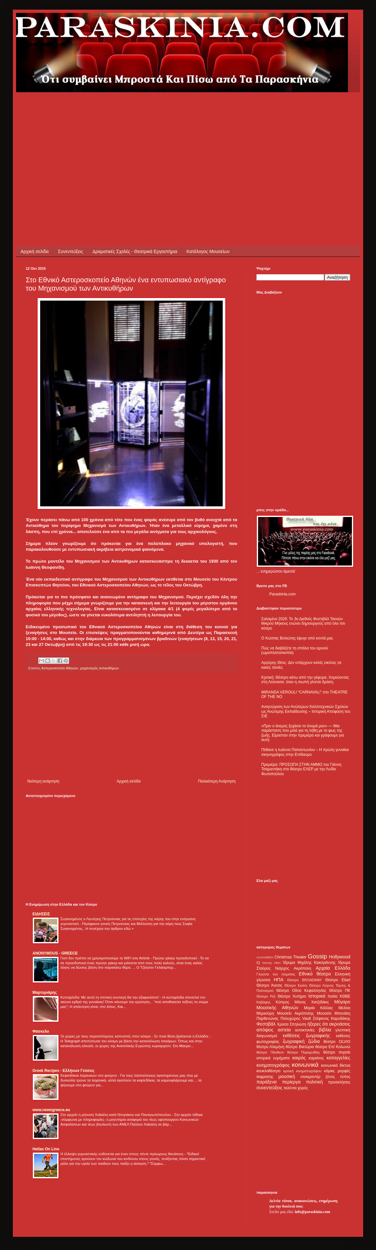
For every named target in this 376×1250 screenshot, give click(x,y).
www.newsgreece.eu (51, 1110)
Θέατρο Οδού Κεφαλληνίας (301, 990)
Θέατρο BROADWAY (304, 980)
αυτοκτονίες (305, 1030)
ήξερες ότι (317, 1024)
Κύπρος (282, 1002)
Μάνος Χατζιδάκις (311, 1002)
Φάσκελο (40, 1031)
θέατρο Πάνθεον (270, 1052)
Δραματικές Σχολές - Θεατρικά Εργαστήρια (135, 251)
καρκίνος (316, 1058)
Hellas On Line (45, 1149)
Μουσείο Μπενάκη (333, 1013)
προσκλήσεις (339, 1082)
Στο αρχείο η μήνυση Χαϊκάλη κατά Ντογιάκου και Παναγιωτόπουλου (116, 1115)
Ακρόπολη (302, 968)
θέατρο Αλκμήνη (270, 1047)
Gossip (317, 956)
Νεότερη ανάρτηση (43, 781)
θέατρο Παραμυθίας (303, 1052)
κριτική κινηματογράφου (302, 1071)
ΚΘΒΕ (345, 996)
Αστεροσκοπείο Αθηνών (59, 668)
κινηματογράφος (273, 1065)
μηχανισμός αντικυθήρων (99, 668)
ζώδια (314, 1041)
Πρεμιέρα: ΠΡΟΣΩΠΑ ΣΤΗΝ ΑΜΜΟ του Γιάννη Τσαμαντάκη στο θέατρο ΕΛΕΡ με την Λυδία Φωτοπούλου (301, 769)
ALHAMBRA (264, 957)
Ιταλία (332, 996)
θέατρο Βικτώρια (300, 1047)
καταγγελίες (338, 1057)
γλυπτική (342, 1030)
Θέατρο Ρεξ (265, 996)
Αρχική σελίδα (35, 251)
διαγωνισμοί (266, 1036)
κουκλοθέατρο (268, 1071)
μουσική (287, 1076)
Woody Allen (271, 963)
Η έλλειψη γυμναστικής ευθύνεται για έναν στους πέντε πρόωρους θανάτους (122, 1154)
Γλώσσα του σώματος (275, 974)
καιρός (299, 1057)
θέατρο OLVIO (336, 1041)
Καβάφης (263, 1002)
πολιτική (314, 1081)
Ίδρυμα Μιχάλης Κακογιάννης (309, 962)
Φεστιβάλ (265, 1024)
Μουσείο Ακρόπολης (295, 1013)
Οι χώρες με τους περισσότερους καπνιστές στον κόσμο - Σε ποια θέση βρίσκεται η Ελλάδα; (135, 1036)
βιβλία (325, 1029)
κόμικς (329, 1071)
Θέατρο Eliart (337, 980)
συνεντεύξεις (269, 1087)
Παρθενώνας (267, 1018)
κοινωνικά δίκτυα (335, 1065)
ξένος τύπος (338, 1076)
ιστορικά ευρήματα (273, 1058)
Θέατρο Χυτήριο (292, 996)
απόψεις (264, 1029)
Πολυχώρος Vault (296, 1018)
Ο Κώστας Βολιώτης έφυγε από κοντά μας (297, 638)
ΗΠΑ (278, 979)
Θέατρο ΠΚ (339, 990)
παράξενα (266, 1081)
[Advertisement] (97, 137)
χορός (303, 1088)
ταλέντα (290, 1088)
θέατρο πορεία (336, 1052)
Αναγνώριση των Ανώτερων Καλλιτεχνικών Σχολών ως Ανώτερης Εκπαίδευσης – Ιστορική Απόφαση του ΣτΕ (305, 711)
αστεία (284, 1029)
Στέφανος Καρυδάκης (331, 1018)
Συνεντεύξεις (70, 251)
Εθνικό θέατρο (315, 973)
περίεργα (291, 1081)
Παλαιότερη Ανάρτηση (217, 781)
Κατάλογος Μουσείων (208, 251)
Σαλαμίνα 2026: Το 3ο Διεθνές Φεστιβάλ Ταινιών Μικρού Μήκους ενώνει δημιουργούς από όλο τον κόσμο (303, 623)
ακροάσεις (339, 1024)
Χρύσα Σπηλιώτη (291, 1024)
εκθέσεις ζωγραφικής (306, 1035)
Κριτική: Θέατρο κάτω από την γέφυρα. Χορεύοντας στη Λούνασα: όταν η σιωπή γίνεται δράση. (305, 679)
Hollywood (339, 956)
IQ (258, 963)
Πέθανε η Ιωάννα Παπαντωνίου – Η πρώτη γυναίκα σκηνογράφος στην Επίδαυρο (305, 751)
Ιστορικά (316, 996)
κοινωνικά (305, 1064)
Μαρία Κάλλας (318, 1008)
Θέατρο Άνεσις (269, 985)
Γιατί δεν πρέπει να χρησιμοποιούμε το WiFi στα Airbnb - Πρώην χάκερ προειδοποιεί (129, 958)
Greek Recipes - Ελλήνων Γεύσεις (63, 1070)
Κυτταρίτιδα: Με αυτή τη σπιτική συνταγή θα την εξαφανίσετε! (110, 997)
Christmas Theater (290, 957)
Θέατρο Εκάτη (295, 985)
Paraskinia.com (282, 594)
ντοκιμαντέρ (310, 1076)
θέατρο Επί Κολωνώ (332, 1047)
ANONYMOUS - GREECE (55, 953)
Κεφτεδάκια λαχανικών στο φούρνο (89, 1075)
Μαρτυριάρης (44, 992)
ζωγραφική (294, 1041)
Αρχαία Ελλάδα (333, 968)
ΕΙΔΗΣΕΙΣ (41, 914)
